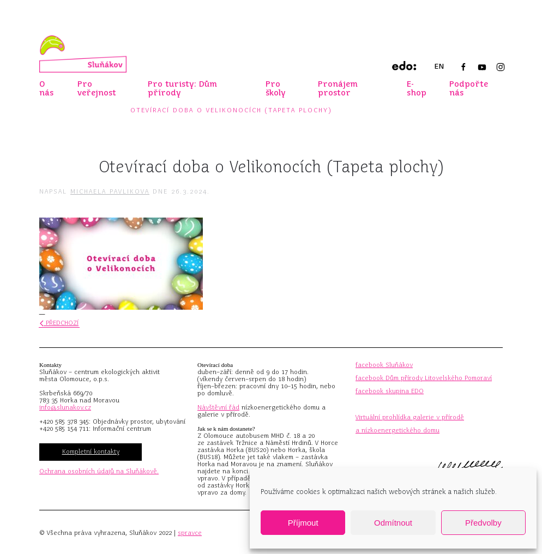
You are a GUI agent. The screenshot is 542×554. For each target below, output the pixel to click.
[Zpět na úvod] (83, 54)
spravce (190, 533)
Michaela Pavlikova (109, 191)
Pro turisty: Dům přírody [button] (182, 88)
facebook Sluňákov (384, 365)
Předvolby (483, 522)
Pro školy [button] (276, 88)
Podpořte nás (468, 88)
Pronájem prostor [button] (338, 88)
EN (439, 66)
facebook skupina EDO (390, 391)
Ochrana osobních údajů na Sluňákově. (99, 471)
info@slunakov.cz (65, 407)
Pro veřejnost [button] (96, 88)
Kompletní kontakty (90, 451)
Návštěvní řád (218, 407)
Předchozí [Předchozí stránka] (59, 323)
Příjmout (303, 522)
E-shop (416, 88)
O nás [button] (46, 88)
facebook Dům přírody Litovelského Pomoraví (424, 378)
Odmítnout (393, 522)
